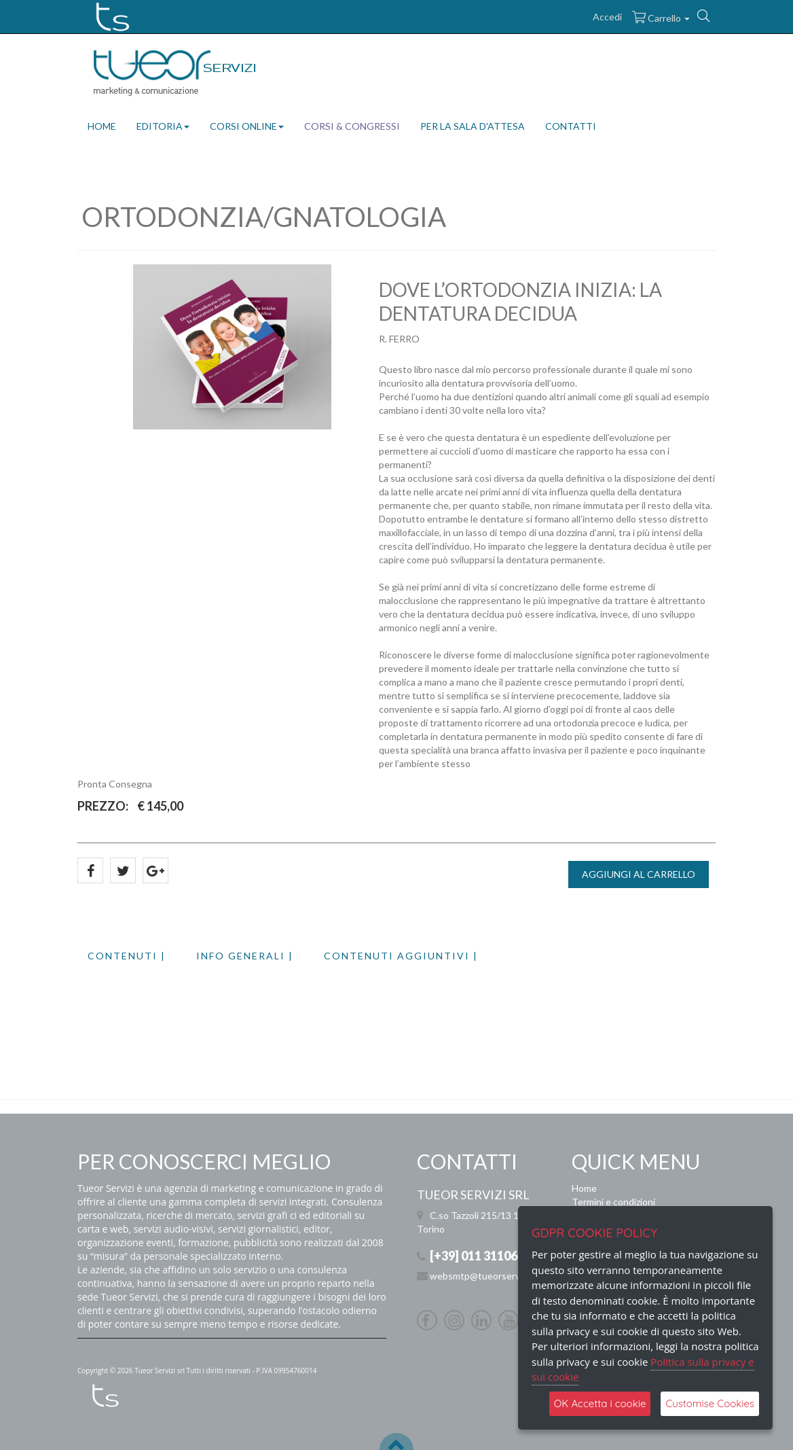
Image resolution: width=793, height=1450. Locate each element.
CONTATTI (570, 126)
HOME (102, 126)
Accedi (607, 16)
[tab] (142, 955)
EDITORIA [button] (162, 126)
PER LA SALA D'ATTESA (472, 126)
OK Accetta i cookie (600, 1403)
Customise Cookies (709, 1403)
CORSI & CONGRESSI (352, 126)
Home (584, 1188)
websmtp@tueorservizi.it (483, 1275)
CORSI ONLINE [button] (247, 126)
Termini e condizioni (613, 1201)
